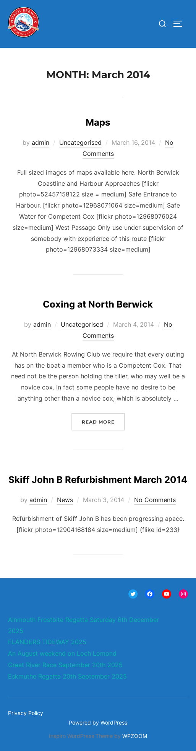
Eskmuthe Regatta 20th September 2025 (67, 676)
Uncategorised (80, 142)
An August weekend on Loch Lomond (62, 653)
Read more (103, 421)
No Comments (155, 500)
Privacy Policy (25, 713)
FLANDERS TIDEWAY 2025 (47, 642)
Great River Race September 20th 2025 (65, 665)
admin (40, 142)
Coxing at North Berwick (98, 304)
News (65, 500)
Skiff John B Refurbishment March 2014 (97, 479)
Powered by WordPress (98, 722)
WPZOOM (134, 736)
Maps (98, 122)
